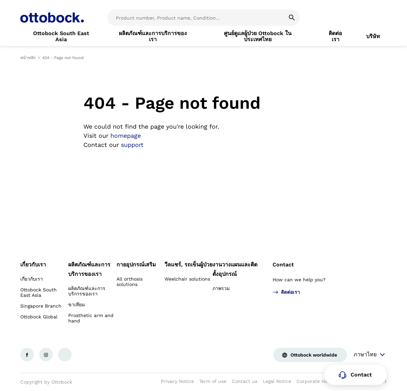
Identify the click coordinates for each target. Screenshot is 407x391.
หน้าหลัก (27, 57)
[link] (61, 36)
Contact (283, 264)
